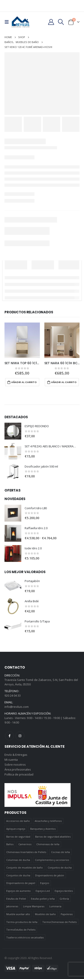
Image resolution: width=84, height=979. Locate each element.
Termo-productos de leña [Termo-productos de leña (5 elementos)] (21, 922)
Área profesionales (17, 769)
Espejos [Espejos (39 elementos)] (44, 883)
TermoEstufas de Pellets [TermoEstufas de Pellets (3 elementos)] (20, 929)
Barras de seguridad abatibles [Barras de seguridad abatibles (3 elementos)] (53, 836)
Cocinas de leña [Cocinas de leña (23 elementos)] (60, 852)
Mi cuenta (11, 760)
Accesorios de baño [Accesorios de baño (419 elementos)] (18, 821)
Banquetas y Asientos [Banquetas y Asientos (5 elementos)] (43, 828)
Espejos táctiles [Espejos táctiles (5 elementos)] (64, 890)
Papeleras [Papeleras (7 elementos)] (67, 914)
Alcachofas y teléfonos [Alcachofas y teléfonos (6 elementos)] (48, 821)
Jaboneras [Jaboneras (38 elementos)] (12, 906)
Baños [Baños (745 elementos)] (9, 844)
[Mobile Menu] (8, 22)
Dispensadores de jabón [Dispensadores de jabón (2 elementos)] (49, 875)
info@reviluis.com (16, 707)
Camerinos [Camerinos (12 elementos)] (24, 844)
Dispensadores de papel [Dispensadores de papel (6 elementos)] (20, 883)
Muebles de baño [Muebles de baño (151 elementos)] (45, 914)
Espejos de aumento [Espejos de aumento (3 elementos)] (18, 890)
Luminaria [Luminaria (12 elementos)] (55, 906)
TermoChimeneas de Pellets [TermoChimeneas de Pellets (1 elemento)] (59, 922)
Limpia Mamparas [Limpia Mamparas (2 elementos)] (33, 906)
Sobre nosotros (15, 764)
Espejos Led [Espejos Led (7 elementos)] (43, 890)
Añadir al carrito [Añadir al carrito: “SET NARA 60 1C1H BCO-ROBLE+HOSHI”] (64, 382)
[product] (22, 340)
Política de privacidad (18, 774)
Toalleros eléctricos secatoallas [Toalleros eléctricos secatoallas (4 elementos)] (25, 937)
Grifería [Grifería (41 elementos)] (64, 898)
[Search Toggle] (61, 22)
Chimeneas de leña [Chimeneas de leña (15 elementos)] (47, 844)
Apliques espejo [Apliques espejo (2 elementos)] (15, 828)
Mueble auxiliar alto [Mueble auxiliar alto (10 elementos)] (18, 914)
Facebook (9, 735)
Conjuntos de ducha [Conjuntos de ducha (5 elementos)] (18, 875)
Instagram (19, 735)
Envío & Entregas (15, 755)
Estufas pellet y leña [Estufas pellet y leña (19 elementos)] (43, 898)
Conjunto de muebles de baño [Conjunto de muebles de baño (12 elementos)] (24, 867)
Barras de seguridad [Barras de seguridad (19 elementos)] (18, 836)
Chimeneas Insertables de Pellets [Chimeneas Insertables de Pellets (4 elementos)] (26, 852)
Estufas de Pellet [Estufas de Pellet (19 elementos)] (16, 898)
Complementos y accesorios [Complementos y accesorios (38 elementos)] (52, 860)
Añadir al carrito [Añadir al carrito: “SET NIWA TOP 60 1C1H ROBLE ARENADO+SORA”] (24, 382)
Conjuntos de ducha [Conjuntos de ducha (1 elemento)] (60, 867)
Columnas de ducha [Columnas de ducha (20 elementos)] (18, 860)
